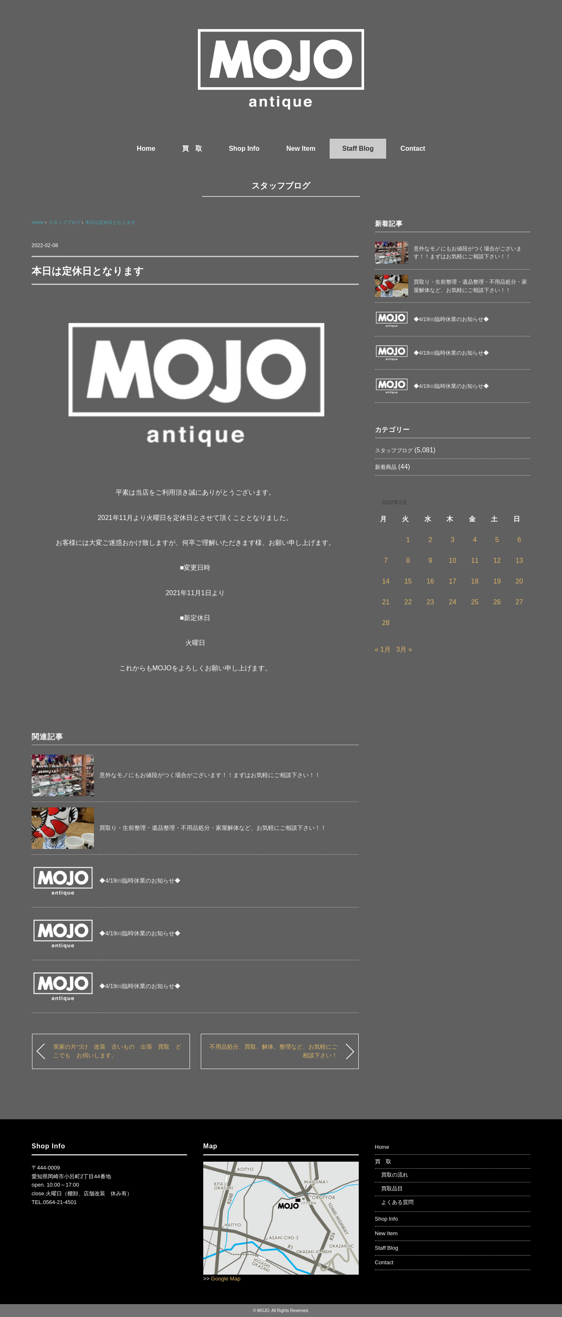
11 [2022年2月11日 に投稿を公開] (474, 560)
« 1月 (383, 649)
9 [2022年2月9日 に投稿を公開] (430, 560)
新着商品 (386, 467)
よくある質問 (397, 1202)
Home (146, 148)
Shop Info (244, 148)
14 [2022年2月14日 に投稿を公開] (385, 581)
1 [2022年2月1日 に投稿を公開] (408, 539)
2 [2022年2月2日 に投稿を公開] (430, 539)
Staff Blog (358, 148)
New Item (301, 148)
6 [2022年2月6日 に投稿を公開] (519, 539)
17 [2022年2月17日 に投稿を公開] (452, 581)
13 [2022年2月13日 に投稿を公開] (519, 560)
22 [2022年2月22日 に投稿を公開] (408, 602)
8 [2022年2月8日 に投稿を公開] (408, 560)
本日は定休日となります (110, 222)
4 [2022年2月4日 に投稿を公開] (475, 539)
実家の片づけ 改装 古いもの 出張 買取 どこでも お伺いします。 (117, 1051)
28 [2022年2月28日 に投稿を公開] (385, 622)
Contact (412, 148)
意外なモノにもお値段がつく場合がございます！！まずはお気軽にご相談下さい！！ (209, 775)
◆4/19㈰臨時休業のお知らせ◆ (139, 880)
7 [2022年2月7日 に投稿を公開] (386, 560)
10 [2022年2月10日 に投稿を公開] (452, 560)
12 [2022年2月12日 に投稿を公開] (497, 560)
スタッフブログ (280, 185)
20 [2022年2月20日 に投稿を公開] (519, 581)
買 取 (192, 148)
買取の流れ (394, 1175)
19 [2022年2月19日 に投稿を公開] (497, 581)
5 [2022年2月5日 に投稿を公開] (497, 539)
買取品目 (392, 1188)
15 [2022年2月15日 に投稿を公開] (408, 581)
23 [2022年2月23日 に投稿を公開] (430, 602)
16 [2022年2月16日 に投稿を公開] (430, 581)
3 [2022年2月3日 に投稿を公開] (452, 539)
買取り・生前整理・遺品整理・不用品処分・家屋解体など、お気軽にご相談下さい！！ (212, 827)
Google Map (226, 1278)
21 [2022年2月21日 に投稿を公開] (385, 602)
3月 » (404, 649)
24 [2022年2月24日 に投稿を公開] (452, 602)
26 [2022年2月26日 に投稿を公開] (497, 602)
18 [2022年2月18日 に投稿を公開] (474, 581)
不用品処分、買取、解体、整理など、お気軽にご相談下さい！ (274, 1051)
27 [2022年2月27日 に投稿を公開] (519, 602)
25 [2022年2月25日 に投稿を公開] (474, 602)
